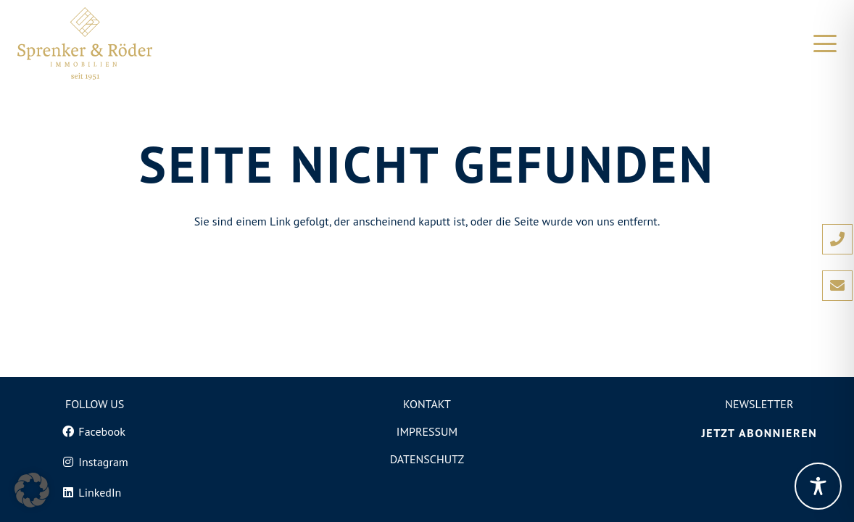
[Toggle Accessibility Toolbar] (818, 486)
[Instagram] (94, 461)
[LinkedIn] (94, 492)
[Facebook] (94, 431)
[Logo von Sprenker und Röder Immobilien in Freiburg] (84, 43)
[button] (825, 43)
